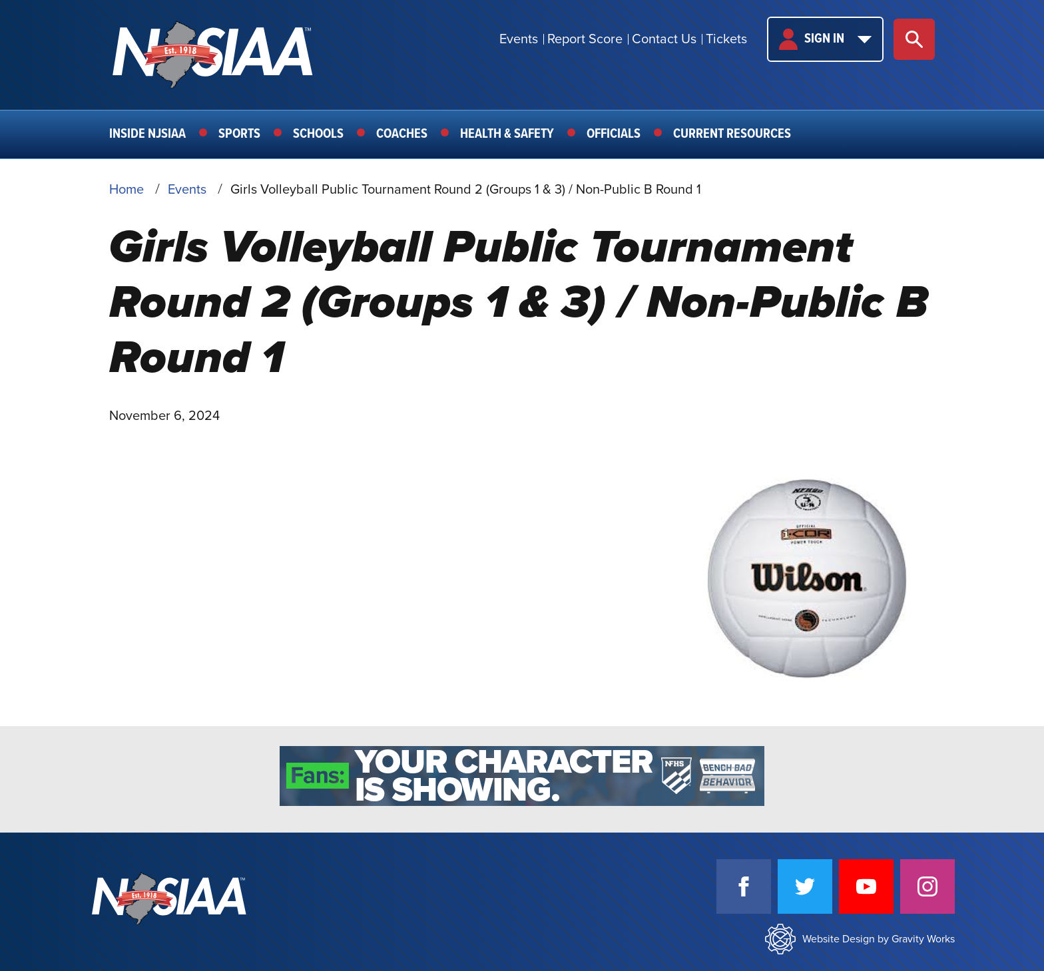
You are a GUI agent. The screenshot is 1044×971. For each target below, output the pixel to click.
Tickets (726, 39)
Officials (614, 134)
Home (126, 190)
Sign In (825, 39)
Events (518, 39)
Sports (239, 134)
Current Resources (732, 134)
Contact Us (664, 39)
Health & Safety (507, 134)
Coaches (401, 134)
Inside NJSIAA (147, 134)
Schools (318, 134)
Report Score (585, 39)
